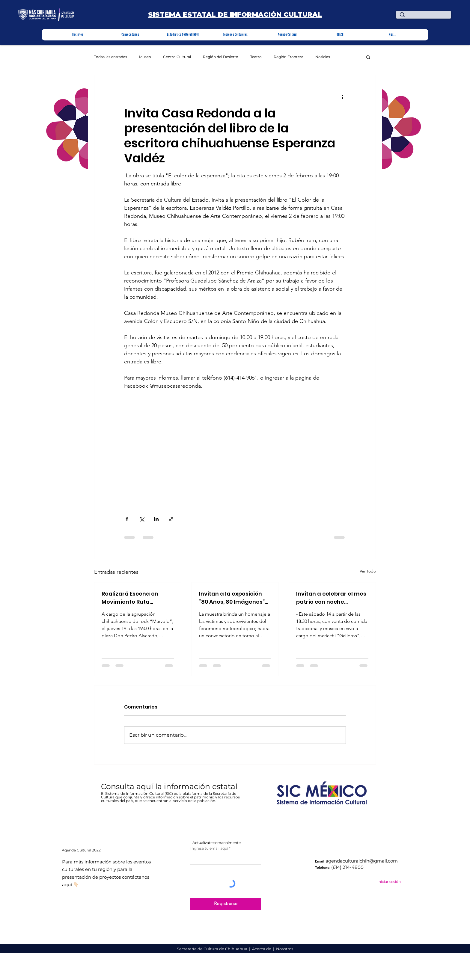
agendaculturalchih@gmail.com (362, 861)
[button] (78, 34)
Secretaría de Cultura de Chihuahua (212, 948)
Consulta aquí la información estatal (170, 786)
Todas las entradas (110, 57)
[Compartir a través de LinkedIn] (156, 519)
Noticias (322, 57)
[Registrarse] (225, 904)
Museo (145, 57)
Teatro (256, 57)
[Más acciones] (342, 96)
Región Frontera (288, 57)
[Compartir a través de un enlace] (171, 519)
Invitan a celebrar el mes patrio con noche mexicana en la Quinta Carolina (331, 598)
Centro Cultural (177, 57)
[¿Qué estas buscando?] (425, 17)
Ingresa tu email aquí (209, 848)
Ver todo (368, 571)
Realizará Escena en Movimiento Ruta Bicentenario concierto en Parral (134, 598)
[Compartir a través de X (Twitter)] (141, 519)
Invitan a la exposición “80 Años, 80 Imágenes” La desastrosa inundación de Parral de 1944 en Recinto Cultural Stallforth (233, 598)
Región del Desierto (220, 57)
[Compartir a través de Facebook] (127, 519)
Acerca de (262, 948)
